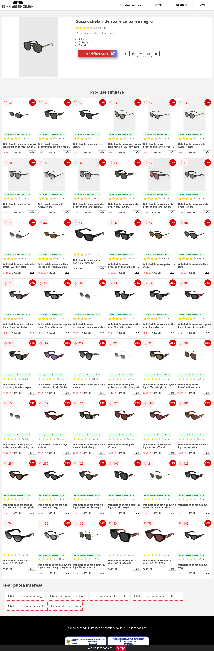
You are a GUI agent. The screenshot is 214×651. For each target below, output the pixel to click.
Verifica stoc (101, 53)
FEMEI (159, 5)
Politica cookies (136, 628)
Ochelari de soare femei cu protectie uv (157, 596)
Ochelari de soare (130, 5)
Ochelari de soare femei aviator (26, 606)
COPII (203, 5)
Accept (120, 648)
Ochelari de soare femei (66, 606)
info (32, 152)
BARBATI (181, 5)
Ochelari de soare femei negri (25, 596)
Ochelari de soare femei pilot (109, 596)
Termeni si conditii (77, 628)
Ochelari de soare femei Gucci (67, 596)
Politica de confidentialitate (108, 628)
